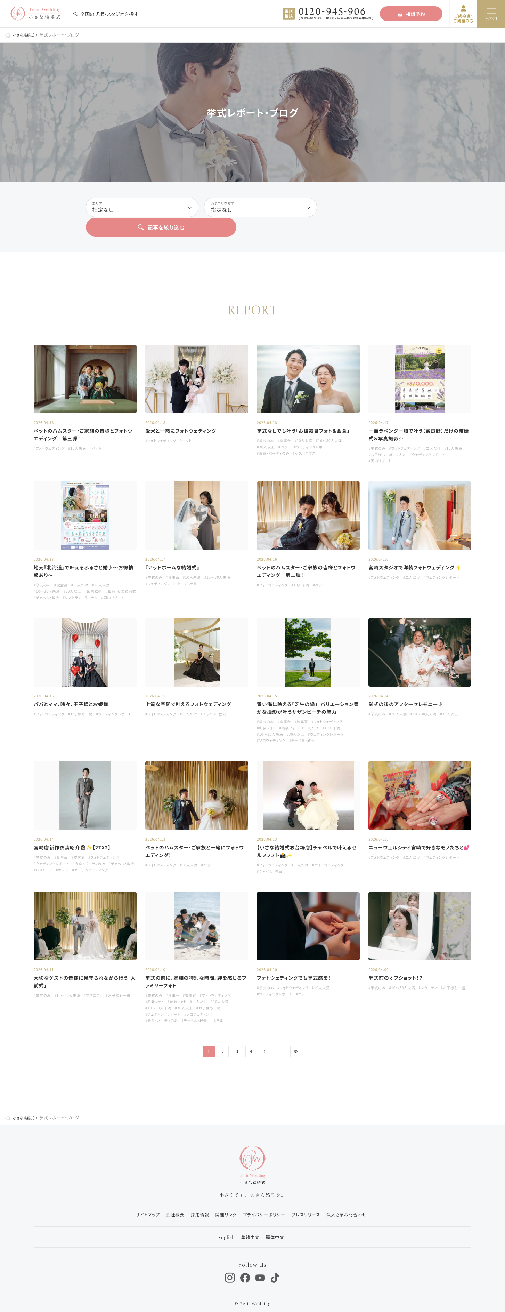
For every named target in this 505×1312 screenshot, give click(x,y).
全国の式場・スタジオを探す (105, 13)
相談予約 (411, 13)
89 (303, 1038)
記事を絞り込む (371, 207)
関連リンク (222, 1202)
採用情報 (193, 1202)
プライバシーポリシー (264, 1202)
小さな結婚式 (26, 35)
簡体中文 (276, 1224)
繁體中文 (248, 1224)
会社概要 (166, 1202)
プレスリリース (310, 1202)
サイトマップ (135, 1202)
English (221, 1224)
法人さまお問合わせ (354, 1202)
